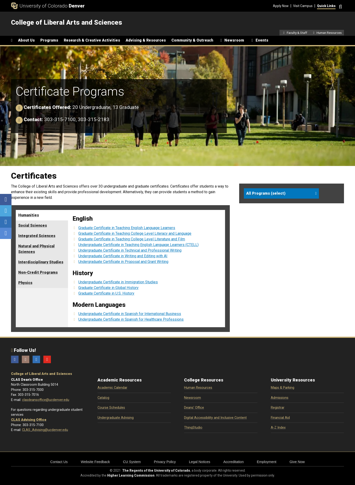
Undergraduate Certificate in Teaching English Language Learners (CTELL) (138, 244)
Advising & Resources (146, 40)
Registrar (277, 408)
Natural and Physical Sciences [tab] (36, 249)
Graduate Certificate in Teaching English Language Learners (126, 228)
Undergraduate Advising (116, 418)
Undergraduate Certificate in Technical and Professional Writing (129, 250)
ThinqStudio (193, 428)
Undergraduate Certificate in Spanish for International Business (129, 314)
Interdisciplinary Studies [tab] (40, 262)
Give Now (297, 462)
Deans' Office (194, 408)
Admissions (279, 398)
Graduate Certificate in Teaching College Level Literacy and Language (134, 233)
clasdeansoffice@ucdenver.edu (45, 400)
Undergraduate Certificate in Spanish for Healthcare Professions (131, 319)
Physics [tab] (25, 283)
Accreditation (233, 462)
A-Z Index (278, 428)
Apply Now (281, 6)
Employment (266, 462)
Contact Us (59, 462)
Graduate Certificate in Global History (108, 287)
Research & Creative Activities (92, 40)
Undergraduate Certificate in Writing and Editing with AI (122, 256)
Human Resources (198, 388)
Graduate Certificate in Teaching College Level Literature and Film (131, 239)
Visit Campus (303, 6)
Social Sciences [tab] (32, 225)
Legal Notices (199, 462)
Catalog (103, 398)
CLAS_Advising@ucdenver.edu (45, 430)
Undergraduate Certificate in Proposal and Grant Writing (123, 261)
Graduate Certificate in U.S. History (106, 293)
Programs (49, 40)
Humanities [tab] (28, 215)
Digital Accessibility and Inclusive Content (215, 418)
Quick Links (326, 6)
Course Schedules (111, 408)
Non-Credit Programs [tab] (38, 272)
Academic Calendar (112, 388)
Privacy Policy (165, 462)
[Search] (340, 6)
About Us (26, 40)
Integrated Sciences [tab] (36, 236)
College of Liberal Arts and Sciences (41, 374)
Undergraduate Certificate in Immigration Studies (118, 282)
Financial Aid (280, 418)
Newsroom (192, 398)
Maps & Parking (282, 388)
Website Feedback (95, 462)
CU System (132, 462)
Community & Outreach (192, 40)
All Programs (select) (265, 193)
